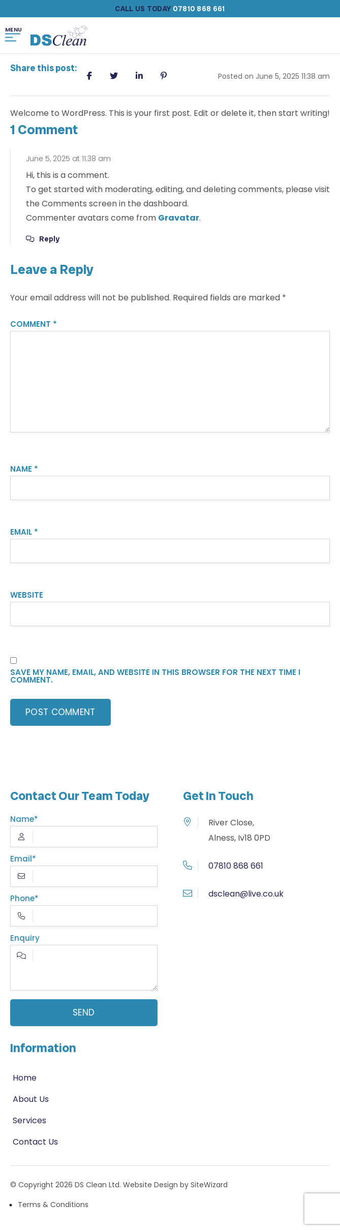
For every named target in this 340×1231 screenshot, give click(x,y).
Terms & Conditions (53, 1204)
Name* (84, 835)
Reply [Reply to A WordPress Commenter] (49, 239)
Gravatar (178, 218)
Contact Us (35, 1142)
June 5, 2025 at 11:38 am (68, 158)
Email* (84, 875)
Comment (33, 324)
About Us (31, 1099)
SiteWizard (209, 1185)
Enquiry (84, 966)
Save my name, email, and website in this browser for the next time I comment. (155, 676)
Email (24, 532)
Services (29, 1120)
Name (24, 469)
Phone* (84, 914)
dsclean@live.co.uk (246, 894)
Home (25, 1078)
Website (26, 595)
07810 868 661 (235, 866)
